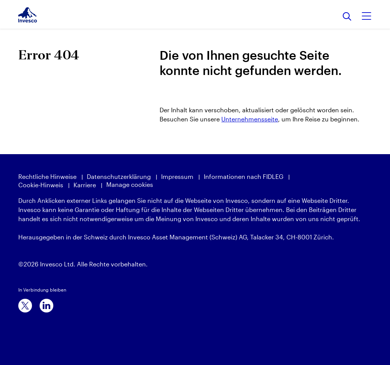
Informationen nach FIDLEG (243, 176)
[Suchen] (347, 17)
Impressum (177, 176)
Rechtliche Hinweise (47, 176)
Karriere (85, 184)
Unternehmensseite (249, 119)
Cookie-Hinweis (40, 184)
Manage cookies (129, 184)
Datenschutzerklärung (119, 176)
